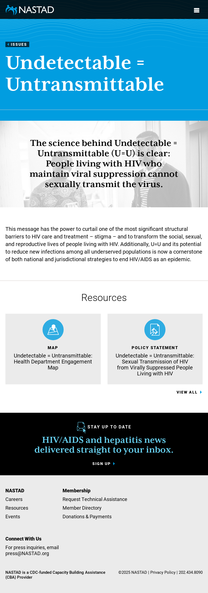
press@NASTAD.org (27, 553)
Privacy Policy (163, 572)
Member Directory (82, 507)
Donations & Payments (87, 516)
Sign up (101, 463)
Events (12, 516)
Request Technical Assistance (95, 499)
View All (187, 392)
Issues (19, 44)
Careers (13, 499)
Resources (16, 507)
